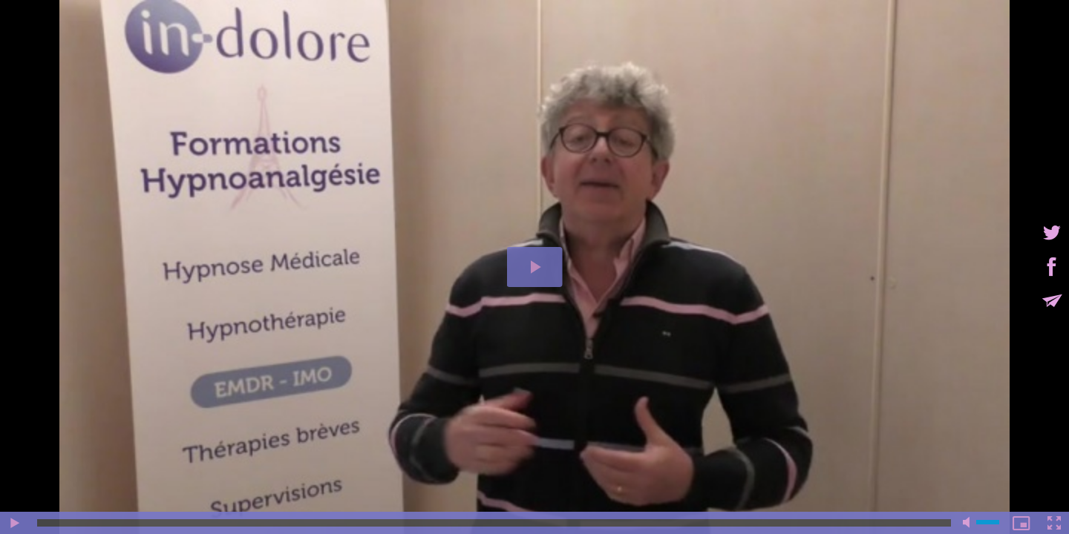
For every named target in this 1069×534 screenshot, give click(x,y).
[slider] (494, 523)
